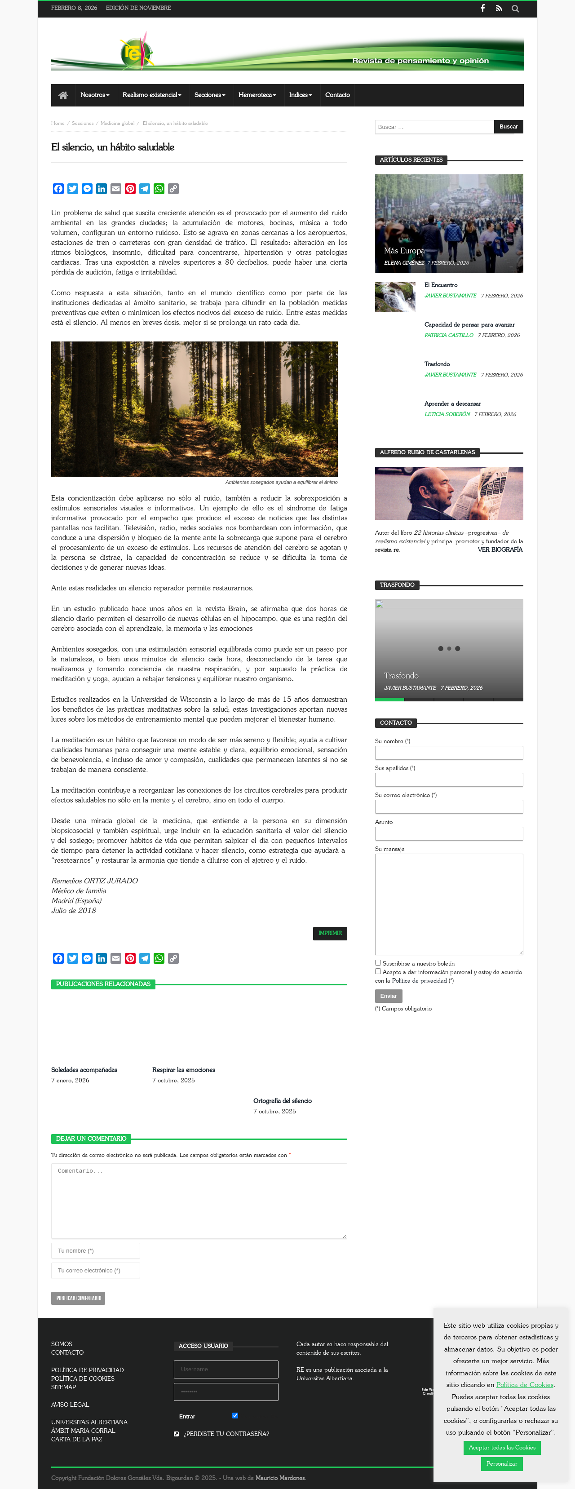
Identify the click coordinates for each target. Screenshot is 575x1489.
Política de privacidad (419, 981)
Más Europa (404, 251)
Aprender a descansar (453, 404)
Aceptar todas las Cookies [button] (502, 1448)
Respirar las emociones (183, 1070)
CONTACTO (67, 1353)
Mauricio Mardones (280, 1478)
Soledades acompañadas (84, 1070)
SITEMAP (63, 1388)
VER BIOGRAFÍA (500, 550)
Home (58, 123)
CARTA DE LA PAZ (76, 1440)
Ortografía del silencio (282, 1101)
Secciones (82, 123)
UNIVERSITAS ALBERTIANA (89, 1423)
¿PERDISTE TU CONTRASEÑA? (221, 1434)
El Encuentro (441, 285)
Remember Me (255, 1416)
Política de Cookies (524, 1385)
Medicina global (117, 123)
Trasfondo (437, 365)
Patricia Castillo (449, 335)
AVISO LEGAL (70, 1405)
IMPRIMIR (330, 933)
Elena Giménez (404, 263)
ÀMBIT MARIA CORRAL (83, 1431)
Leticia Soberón (448, 414)
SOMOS (61, 1344)
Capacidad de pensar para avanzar (470, 325)
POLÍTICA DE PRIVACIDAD (87, 1371)
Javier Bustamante (451, 295)
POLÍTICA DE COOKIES (83, 1379)
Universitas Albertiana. (325, 1379)
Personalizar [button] (502, 1464)
